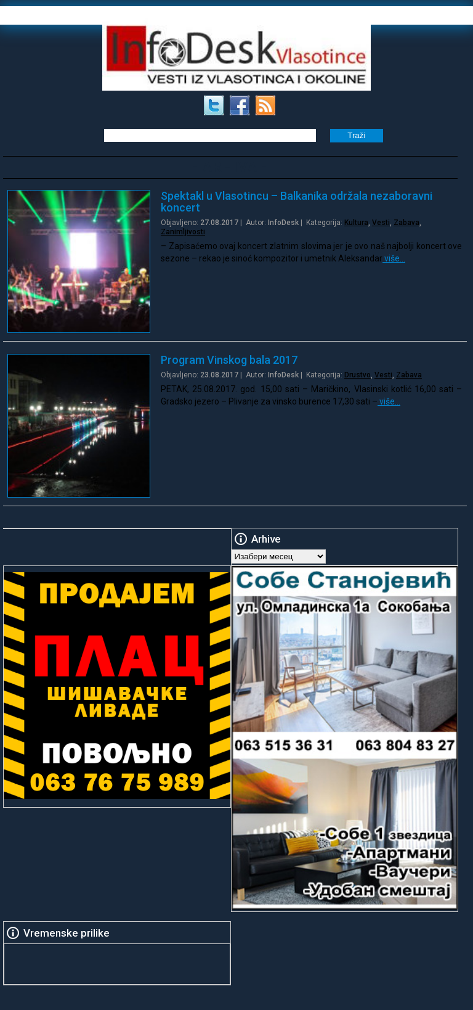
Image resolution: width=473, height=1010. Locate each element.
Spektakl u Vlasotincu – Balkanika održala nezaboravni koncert (296, 201)
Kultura (356, 222)
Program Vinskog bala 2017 (229, 359)
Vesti (381, 222)
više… (393, 258)
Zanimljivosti (183, 232)
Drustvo (357, 375)
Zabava (406, 222)
